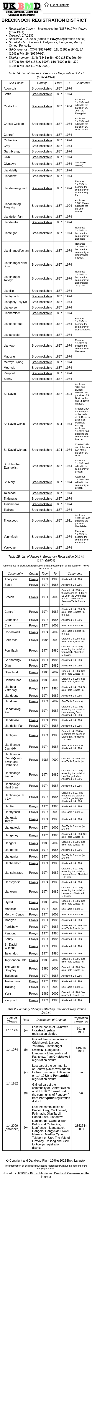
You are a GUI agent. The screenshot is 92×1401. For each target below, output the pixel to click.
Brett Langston (76, 1160)
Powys (55, 38)
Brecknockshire (42, 88)
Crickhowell (61, 1056)
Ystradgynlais (45, 1030)
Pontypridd (60, 1075)
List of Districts (59, 5)
